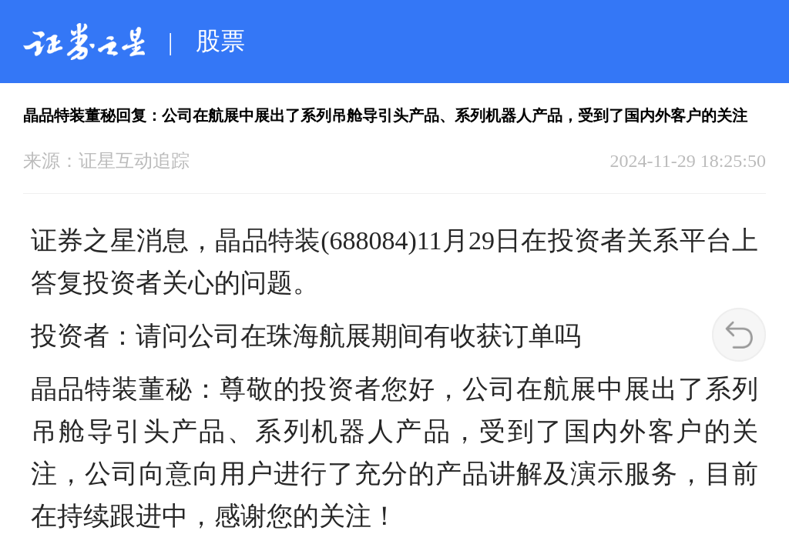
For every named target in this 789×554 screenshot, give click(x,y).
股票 (220, 41)
